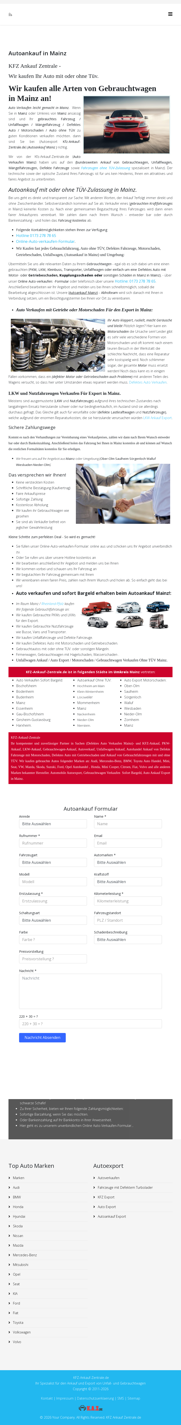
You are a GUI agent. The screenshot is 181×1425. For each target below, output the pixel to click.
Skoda (17, 1226)
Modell (24, 874)
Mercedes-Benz (24, 1255)
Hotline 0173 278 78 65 (36, 235)
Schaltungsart (29, 913)
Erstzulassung (31, 893)
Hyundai (18, 1216)
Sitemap (134, 1398)
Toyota (17, 1322)
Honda (17, 1207)
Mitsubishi (20, 1264)
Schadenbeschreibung (110, 932)
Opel (16, 1274)
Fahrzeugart (28, 855)
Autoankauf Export (111, 1216)
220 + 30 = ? (28, 1016)
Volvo (16, 1342)
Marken (18, 1178)
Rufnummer (29, 835)
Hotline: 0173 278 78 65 (135, 281)
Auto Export (106, 1207)
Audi (16, 1187)
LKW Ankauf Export (157, 418)
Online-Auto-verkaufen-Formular (45, 241)
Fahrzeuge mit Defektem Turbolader (125, 1187)
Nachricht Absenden (42, 1037)
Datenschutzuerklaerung (95, 1398)
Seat (16, 1284)
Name (100, 816)
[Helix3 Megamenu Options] (170, 14)
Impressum (65, 1398)
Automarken (105, 855)
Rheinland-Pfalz (52, 603)
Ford (16, 1303)
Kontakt (47, 1398)
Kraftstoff (101, 874)
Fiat (15, 1313)
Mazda (17, 1245)
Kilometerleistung (108, 893)
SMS (120, 1398)
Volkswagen (21, 1332)
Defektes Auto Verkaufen (148, 382)
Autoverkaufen (108, 1178)
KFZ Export (106, 1197)
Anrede (24, 816)
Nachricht (28, 971)
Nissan (17, 1235)
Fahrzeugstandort (107, 913)
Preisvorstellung (31, 951)
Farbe (23, 932)
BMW (16, 1197)
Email (98, 835)
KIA (14, 1293)
